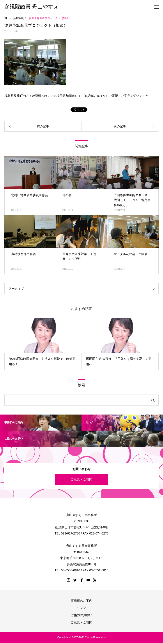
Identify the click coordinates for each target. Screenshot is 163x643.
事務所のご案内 (81, 600)
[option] (43, 344)
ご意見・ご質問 (81, 479)
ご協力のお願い (81, 615)
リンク (81, 608)
